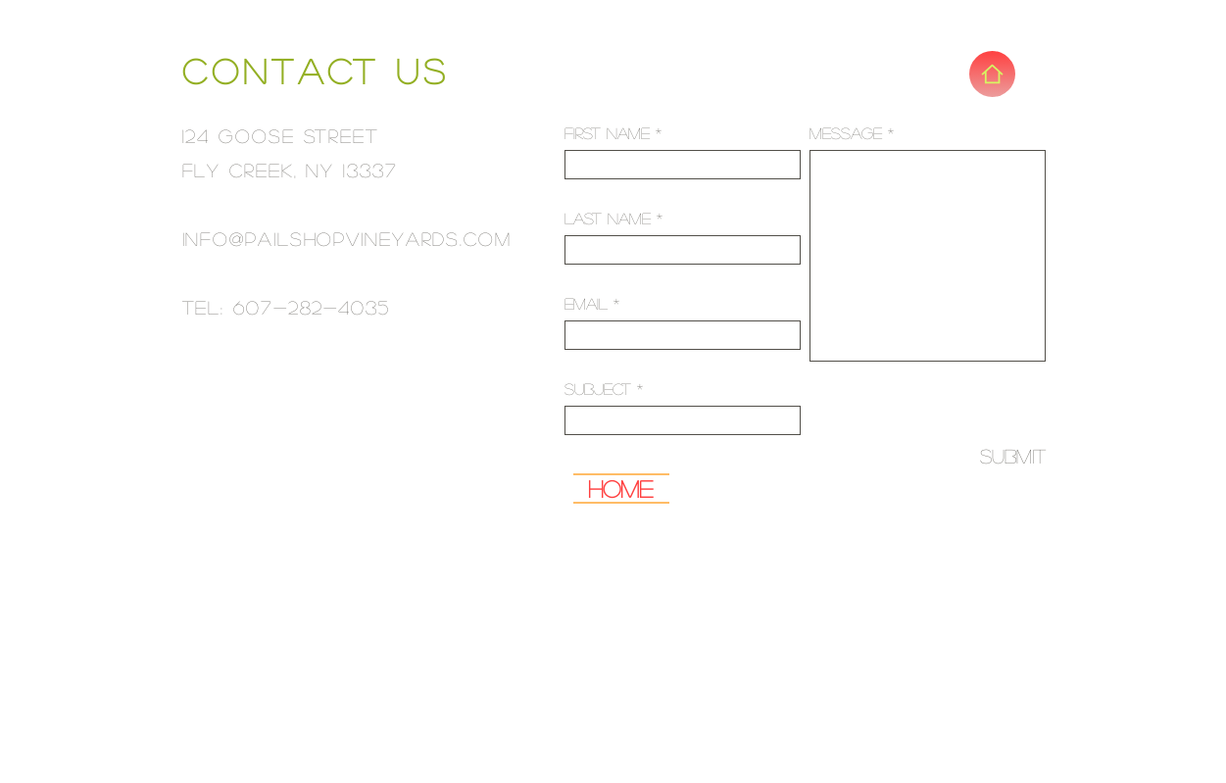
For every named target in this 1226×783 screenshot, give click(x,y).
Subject (597, 388)
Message (845, 132)
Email (586, 303)
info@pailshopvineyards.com (347, 238)
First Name (607, 132)
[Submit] (999, 455)
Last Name (607, 218)
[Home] (992, 74)
